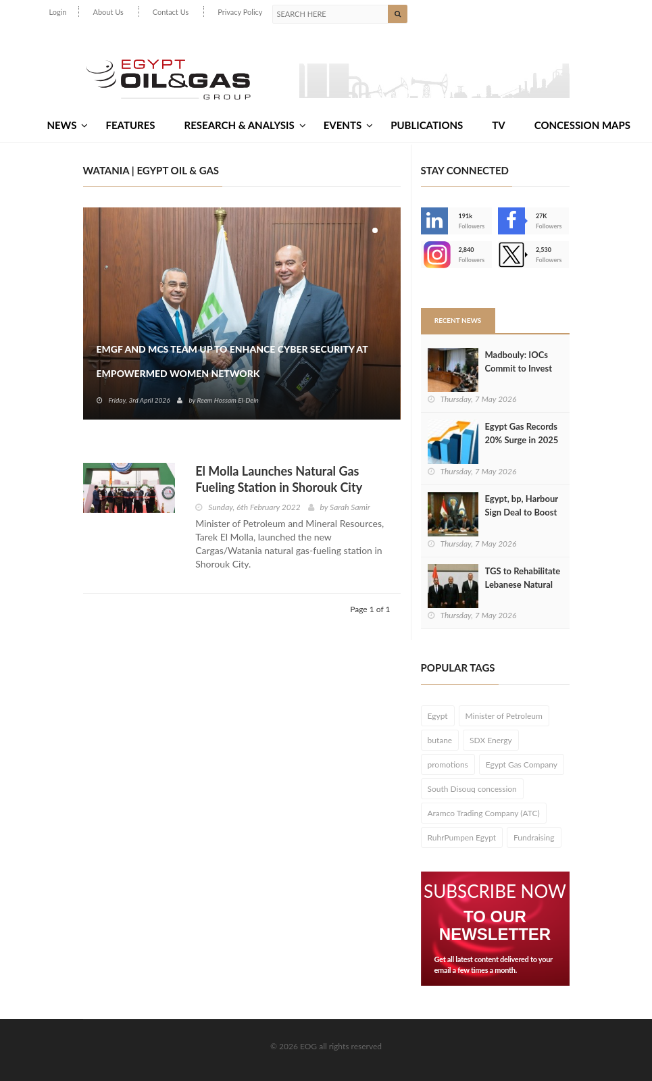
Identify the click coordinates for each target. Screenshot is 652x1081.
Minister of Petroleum (504, 716)
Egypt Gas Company (521, 764)
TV (498, 125)
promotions (448, 764)
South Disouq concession (472, 789)
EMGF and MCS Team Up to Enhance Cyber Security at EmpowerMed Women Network (232, 361)
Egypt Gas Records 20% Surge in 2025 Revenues (522, 440)
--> (434, 254)
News (67, 125)
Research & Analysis (245, 125)
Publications (427, 125)
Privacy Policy (240, 11)
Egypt (438, 716)
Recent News (458, 320)
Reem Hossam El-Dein (227, 400)
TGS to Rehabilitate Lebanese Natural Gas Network (523, 584)
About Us (108, 11)
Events (348, 125)
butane (440, 740)
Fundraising (534, 837)
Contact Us (171, 11)
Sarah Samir (350, 507)
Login (58, 11)
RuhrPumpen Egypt (462, 837)
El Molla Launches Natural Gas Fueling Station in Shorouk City (278, 479)
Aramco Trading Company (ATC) (484, 813)
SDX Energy (491, 740)
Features (130, 125)
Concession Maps (582, 125)
